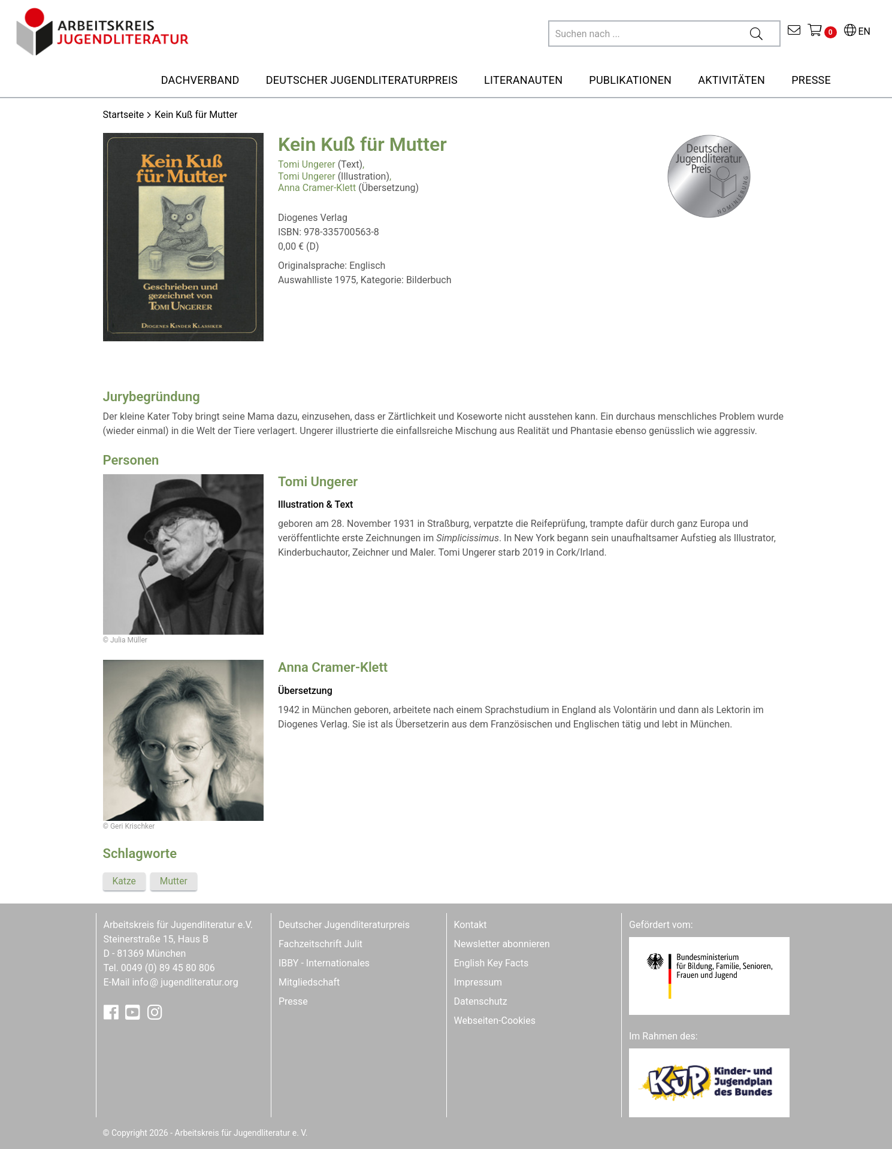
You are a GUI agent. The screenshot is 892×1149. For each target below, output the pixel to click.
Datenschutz (480, 1000)
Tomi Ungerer (306, 164)
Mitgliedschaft (309, 981)
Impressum (478, 981)
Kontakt (470, 924)
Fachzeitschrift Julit (320, 943)
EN (857, 31)
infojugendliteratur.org (185, 981)
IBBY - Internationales (324, 962)
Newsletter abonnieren (502, 943)
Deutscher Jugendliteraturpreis (344, 924)
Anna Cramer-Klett (317, 187)
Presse (293, 1000)
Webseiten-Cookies (495, 1020)
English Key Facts (491, 962)
